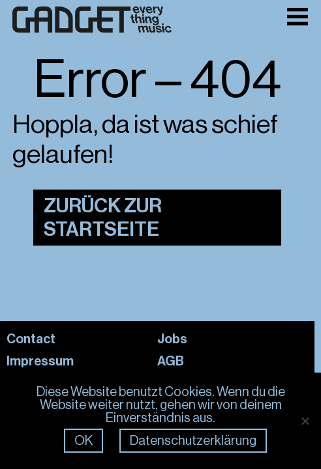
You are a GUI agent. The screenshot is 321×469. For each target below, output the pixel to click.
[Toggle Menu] (297, 16)
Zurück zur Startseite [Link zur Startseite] (103, 217)
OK (83, 440)
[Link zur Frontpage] (92, 20)
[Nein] (304, 420)
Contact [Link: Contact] (31, 339)
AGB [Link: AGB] (170, 361)
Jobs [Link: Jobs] (172, 339)
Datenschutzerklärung (193, 440)
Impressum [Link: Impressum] (40, 361)
